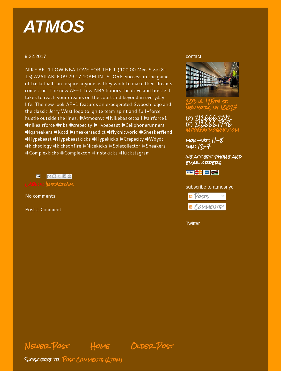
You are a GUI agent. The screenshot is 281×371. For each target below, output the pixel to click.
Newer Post (47, 346)
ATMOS (54, 26)
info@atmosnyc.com (212, 130)
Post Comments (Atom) (92, 359)
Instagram (59, 184)
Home (100, 346)
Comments (205, 207)
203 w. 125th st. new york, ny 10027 (211, 104)
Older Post (152, 346)
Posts (199, 196)
